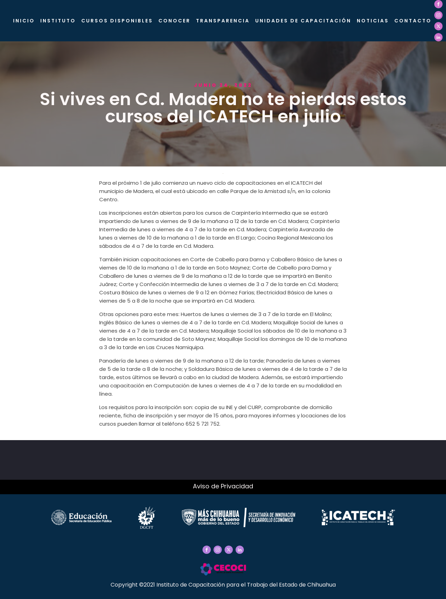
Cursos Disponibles (117, 20)
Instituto (58, 20)
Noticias (373, 20)
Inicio (24, 20)
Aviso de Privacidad (223, 486)
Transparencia (223, 20)
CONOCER (174, 20)
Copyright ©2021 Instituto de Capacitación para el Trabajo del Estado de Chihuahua (223, 585)
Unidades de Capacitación (303, 20)
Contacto (413, 20)
